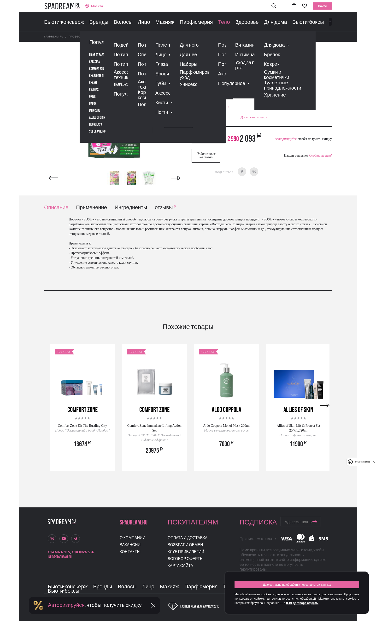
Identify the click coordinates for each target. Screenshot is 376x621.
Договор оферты (185, 559)
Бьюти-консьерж (64, 22)
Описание (56, 207)
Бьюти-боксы (308, 22)
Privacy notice (362, 461)
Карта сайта (180, 566)
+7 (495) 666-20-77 (59, 552)
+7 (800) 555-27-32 (83, 552)
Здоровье (247, 22)
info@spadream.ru (59, 557)
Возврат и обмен (185, 545)
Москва (97, 6)
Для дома (275, 22)
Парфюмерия (196, 22)
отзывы (165, 207)
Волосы (123, 22)
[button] (273, 6)
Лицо (144, 22)
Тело (224, 22)
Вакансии (130, 545)
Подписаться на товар (206, 155)
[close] (374, 461)
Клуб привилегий (186, 552)
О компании (132, 538)
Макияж (164, 22)
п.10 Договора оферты (302, 603)
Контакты (130, 552)
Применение (91, 207)
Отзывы (219, 87)
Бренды (98, 22)
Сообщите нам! (320, 155)
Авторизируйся (286, 139)
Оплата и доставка (187, 538)
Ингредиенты (131, 207)
